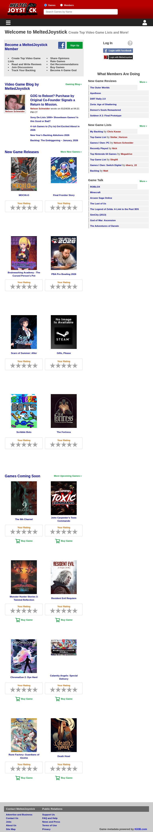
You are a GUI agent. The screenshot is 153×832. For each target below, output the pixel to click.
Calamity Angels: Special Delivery (64, 677)
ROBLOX (95, 186)
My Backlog (96, 131)
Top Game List (98, 137)
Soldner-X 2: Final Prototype (105, 115)
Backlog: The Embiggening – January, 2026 (54, 140)
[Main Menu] (8, 23)
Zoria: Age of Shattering (103, 104)
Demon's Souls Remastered (105, 110)
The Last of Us (98, 203)
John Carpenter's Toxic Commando (64, 519)
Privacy (46, 829)
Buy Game (27, 540)
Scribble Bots (23, 432)
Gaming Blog (73, 84)
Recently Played (99, 148)
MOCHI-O (24, 195)
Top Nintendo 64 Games (103, 154)
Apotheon (95, 93)
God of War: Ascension (103, 220)
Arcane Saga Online (101, 198)
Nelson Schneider (15, 111)
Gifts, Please (64, 353)
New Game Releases (22, 152)
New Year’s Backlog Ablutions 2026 (49, 135)
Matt (105, 170)
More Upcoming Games (67, 475)
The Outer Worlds (100, 87)
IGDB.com (140, 829)
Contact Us (12, 818)
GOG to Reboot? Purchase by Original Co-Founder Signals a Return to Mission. (52, 100)
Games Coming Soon (22, 476)
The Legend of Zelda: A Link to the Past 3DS (114, 209)
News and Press (51, 821)
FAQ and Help (50, 818)
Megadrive (126, 154)
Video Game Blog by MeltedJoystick (22, 86)
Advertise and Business (19, 814)
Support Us (48, 814)
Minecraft (95, 192)
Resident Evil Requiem (63, 598)
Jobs (8, 821)
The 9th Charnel (24, 519)
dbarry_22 (131, 165)
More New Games (70, 151)
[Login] (145, 23)
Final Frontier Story (64, 195)
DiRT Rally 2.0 (98, 98)
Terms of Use (49, 825)
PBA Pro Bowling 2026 (63, 274)
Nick (114, 148)
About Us (11, 825)
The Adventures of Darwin (104, 226)
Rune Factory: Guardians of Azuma (24, 756)
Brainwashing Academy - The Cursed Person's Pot (24, 274)
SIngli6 (114, 159)
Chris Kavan (114, 131)
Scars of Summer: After (24, 353)
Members (69, 5)
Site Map (11, 829)
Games (52, 5)
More (142, 82)
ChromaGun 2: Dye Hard (23, 677)
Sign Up (74, 45)
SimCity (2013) (98, 214)
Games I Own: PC (99, 142)
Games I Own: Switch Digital (106, 165)
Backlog (94, 170)
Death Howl (63, 756)
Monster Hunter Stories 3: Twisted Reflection (24, 598)
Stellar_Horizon (119, 137)
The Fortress (64, 432)
